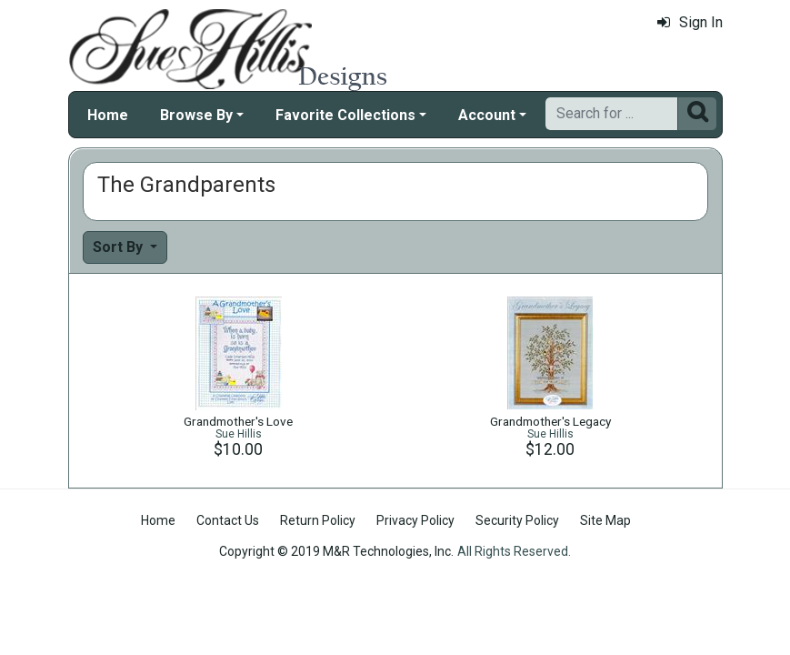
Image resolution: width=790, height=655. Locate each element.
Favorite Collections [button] (345, 115)
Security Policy (517, 520)
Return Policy (317, 520)
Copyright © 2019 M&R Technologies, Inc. (336, 551)
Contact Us (227, 520)
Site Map (605, 520)
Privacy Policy (415, 520)
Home (107, 115)
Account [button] (486, 115)
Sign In (690, 22)
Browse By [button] (196, 115)
